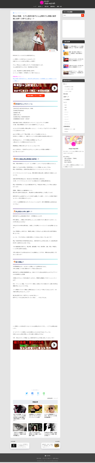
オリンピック (67, 124)
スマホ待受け (66, 99)
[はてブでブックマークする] (38, 394)
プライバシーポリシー (47, 458)
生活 (66, 105)
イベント (66, 112)
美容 (66, 109)
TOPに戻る (39, 458)
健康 (66, 107)
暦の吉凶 (46, 6)
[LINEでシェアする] (44, 394)
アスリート (67, 121)
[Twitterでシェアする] (26, 394)
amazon (66, 131)
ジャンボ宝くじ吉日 (69, 89)
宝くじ (65, 84)
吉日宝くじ (40, 6)
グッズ (66, 114)
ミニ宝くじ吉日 (68, 91)
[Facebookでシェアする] (32, 394)
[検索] (82, 15)
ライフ (65, 102)
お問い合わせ (55, 458)
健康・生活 (59, 6)
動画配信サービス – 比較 (70, 129)
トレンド (56, 398)
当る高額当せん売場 (69, 86)
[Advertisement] (35, 359)
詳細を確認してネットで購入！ (35, 95)
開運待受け (52, 6)
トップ (34, 6)
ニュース (66, 116)
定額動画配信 (66, 126)
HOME (47, 455)
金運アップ (66, 96)
